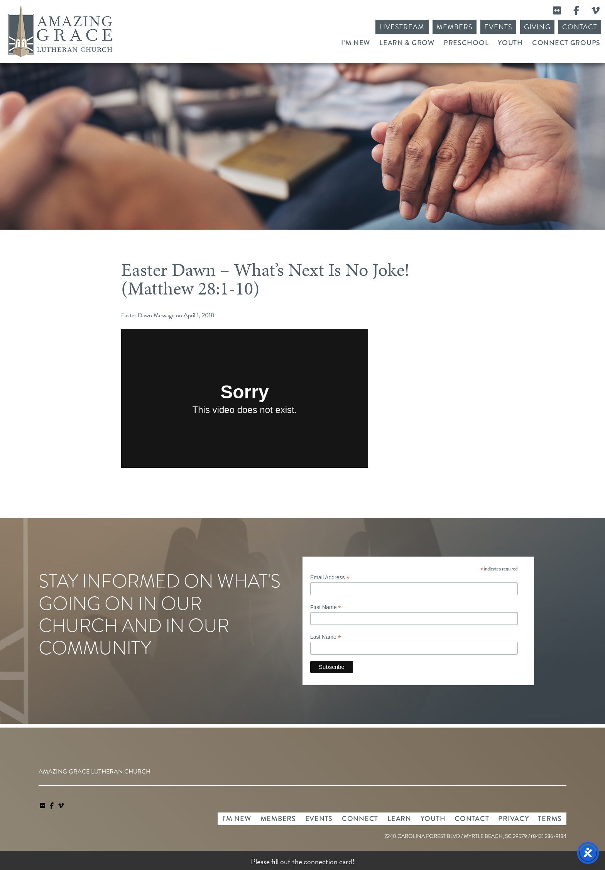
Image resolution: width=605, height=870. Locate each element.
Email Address (330, 577)
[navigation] (61, 806)
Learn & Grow (406, 43)
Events (498, 27)
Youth (510, 43)
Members (454, 27)
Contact (579, 27)
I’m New (355, 43)
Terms (550, 819)
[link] (43, 806)
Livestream (402, 27)
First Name (325, 607)
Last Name (325, 637)
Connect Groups (566, 43)
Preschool (466, 43)
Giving (537, 27)
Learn (399, 819)
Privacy (513, 819)
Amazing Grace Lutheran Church (60, 31)
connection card (328, 861)
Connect (360, 819)
